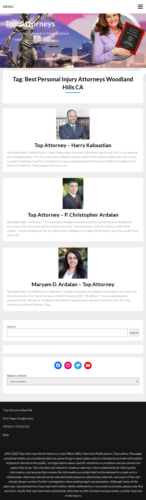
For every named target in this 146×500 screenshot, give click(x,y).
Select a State (17, 375)
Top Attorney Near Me (17, 410)
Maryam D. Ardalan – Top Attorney (73, 284)
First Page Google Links (18, 418)
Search (11, 326)
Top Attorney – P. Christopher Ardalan (73, 215)
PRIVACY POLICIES (16, 426)
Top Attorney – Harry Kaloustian (72, 145)
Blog (6, 434)
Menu (8, 6)
